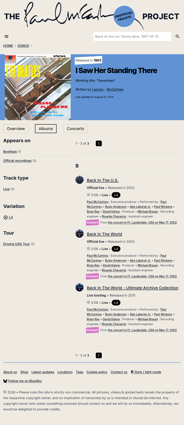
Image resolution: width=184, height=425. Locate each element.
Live (6, 189)
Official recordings (17, 161)
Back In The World (104, 234)
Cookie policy (96, 372)
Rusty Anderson (116, 206)
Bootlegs (10, 151)
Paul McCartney (97, 201)
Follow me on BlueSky (22, 381)
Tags (79, 372)
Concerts (75, 128)
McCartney (115, 89)
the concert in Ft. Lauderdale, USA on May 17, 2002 (142, 222)
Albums (46, 128)
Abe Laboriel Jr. (140, 206)
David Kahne (111, 211)
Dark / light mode (146, 372)
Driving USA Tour (16, 244)
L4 (8, 217)
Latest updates (43, 372)
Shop (24, 372)
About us (10, 372)
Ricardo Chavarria (114, 216)
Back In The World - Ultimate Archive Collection (132, 287)
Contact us (119, 372)
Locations (65, 372)
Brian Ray (93, 211)
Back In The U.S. (103, 180)
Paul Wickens (163, 206)
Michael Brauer (148, 211)
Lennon (97, 89)
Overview (16, 128)
